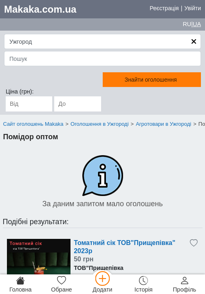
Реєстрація (164, 8)
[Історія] (143, 284)
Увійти (192, 8)
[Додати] (102, 284)
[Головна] (20, 284)
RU (187, 24)
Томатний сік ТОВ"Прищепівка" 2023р (124, 246)
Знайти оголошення (151, 79)
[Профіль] (184, 284)
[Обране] (61, 284)
